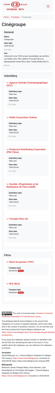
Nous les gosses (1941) (20, 262)
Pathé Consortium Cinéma (21, 117)
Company (15, 17)
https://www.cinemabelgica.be (25, 358)
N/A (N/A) (13, 283)
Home (6, 17)
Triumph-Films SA (17, 218)
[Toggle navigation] (48, 6)
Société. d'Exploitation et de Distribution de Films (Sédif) (22, 185)
